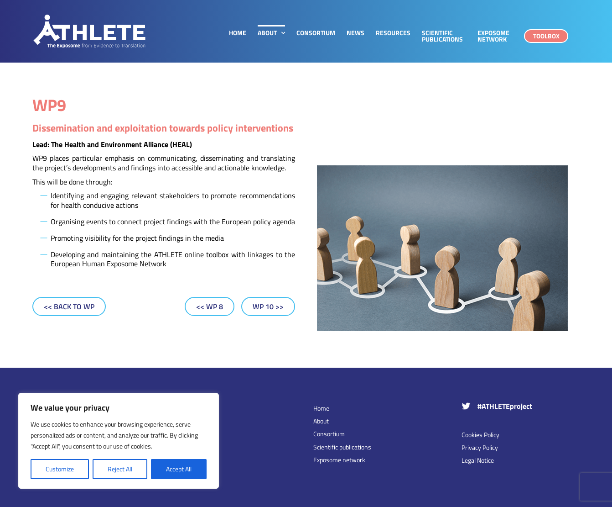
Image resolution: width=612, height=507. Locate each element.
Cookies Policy (480, 434)
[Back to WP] (69, 306)
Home (321, 408)
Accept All (179, 469)
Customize (60, 469)
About (321, 421)
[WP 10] (268, 306)
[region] (118, 441)
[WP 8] (209, 306)
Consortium (329, 434)
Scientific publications (342, 447)
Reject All (120, 469)
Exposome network (339, 460)
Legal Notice (478, 460)
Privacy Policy (480, 447)
